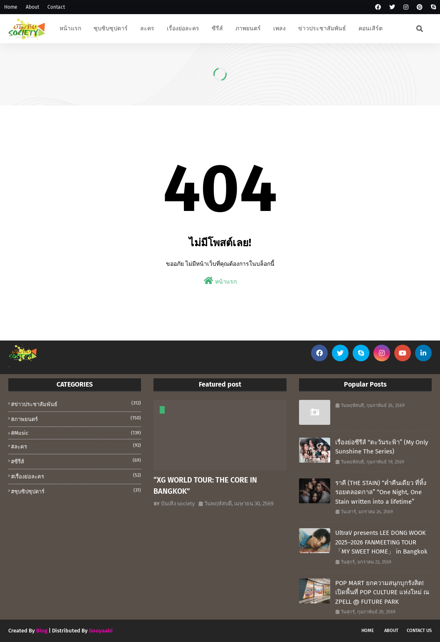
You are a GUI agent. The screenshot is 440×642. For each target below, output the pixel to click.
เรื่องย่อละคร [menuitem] (183, 28)
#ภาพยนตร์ (76, 418)
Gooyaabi (101, 630)
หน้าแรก (220, 281)
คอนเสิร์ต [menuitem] (370, 28)
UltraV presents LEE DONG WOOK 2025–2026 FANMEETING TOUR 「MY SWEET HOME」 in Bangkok (381, 542)
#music (76, 433)
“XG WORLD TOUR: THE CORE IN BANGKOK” (205, 485)
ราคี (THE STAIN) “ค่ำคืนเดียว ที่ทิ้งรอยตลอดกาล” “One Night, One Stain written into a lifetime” (380, 492)
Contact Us (419, 630)
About (32, 7)
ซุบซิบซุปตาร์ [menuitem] (111, 28)
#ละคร (76, 446)
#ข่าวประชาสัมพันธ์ (76, 403)
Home (10, 7)
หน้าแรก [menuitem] (70, 28)
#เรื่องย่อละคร (76, 476)
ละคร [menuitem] (147, 28)
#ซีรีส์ (76, 461)
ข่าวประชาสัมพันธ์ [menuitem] (322, 28)
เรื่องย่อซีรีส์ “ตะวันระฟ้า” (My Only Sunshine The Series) (381, 447)
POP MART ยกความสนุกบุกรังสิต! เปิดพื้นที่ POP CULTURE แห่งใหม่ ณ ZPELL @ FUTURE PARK (382, 592)
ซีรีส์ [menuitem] (217, 28)
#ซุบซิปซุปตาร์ (76, 491)
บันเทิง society (178, 503)
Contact (56, 7)
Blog (41, 630)
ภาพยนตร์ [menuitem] (248, 28)
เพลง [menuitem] (279, 28)
